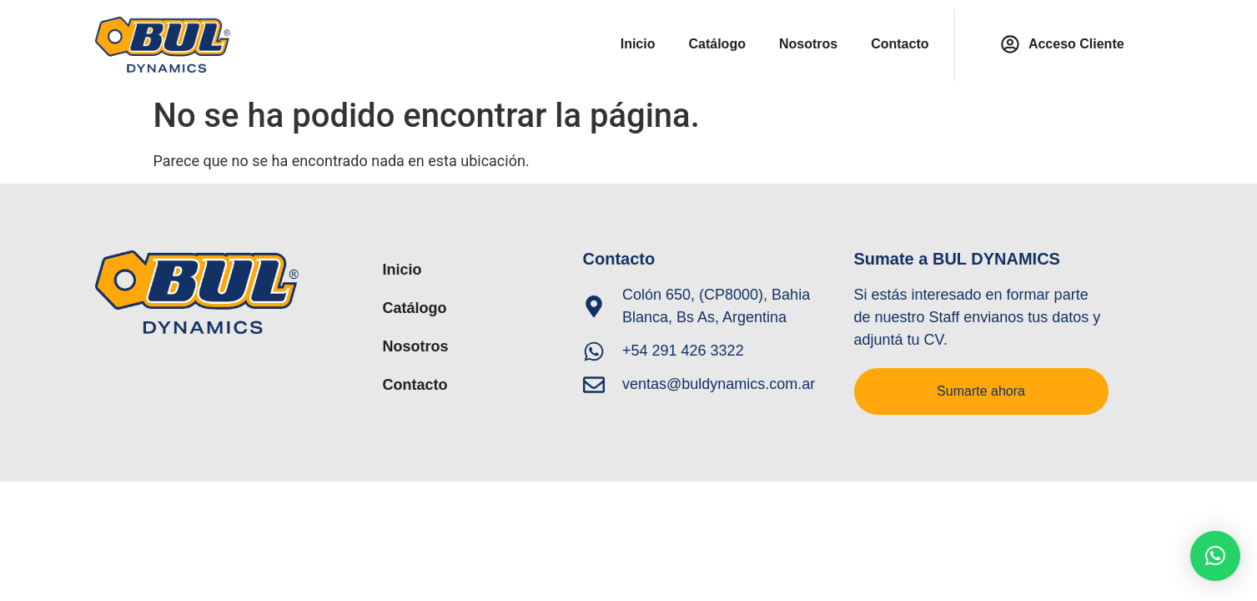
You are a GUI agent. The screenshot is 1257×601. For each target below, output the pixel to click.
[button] (1215, 556)
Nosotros (808, 44)
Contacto (899, 44)
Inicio (638, 44)
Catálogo (716, 44)
